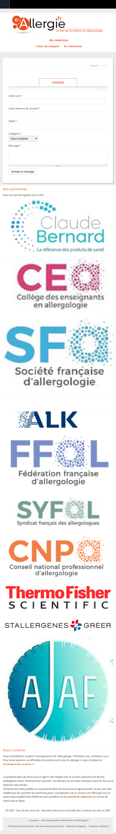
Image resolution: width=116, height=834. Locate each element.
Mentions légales (76, 829)
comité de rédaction (79, 799)
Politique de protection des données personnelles (36, 829)
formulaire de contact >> (19, 767)
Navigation (5, 4)
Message (15, 145)
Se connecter (73, 46)
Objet (13, 121)
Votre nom (15, 96)
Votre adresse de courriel (24, 108)
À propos (34, 823)
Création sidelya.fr (99, 829)
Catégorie (15, 133)
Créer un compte (47, 46)
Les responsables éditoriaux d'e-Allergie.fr (65, 823)
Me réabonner (59, 40)
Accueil (94, 65)
